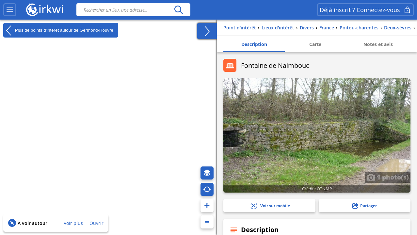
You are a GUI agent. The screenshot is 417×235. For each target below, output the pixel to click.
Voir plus (73, 223)
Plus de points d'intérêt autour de (58, 30)
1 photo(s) (387, 176)
